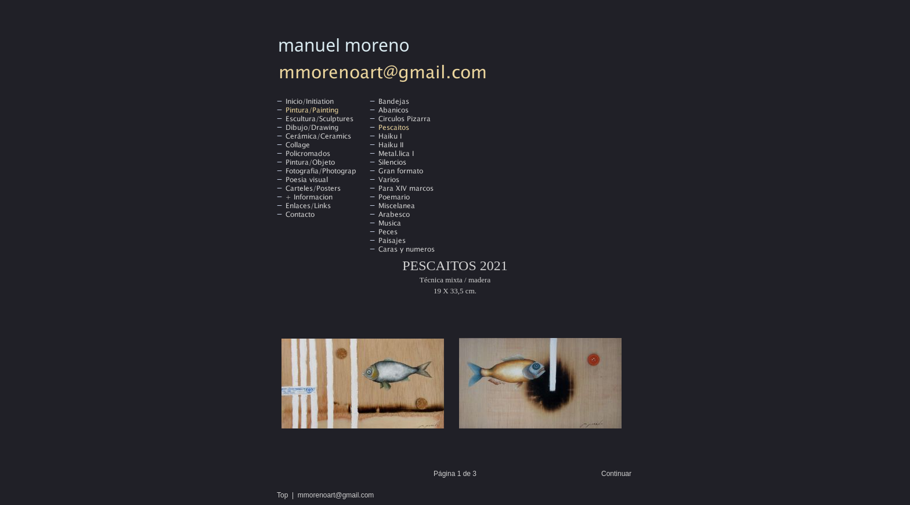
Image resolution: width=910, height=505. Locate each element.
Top (282, 495)
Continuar (616, 474)
